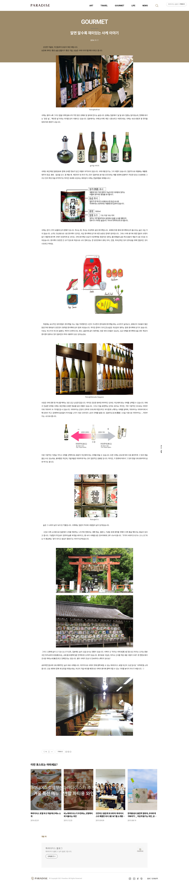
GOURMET (119, 5)
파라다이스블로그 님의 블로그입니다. (59, 851)
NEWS (145, 5)
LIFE (133, 5)
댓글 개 (43, 836)
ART (91, 5)
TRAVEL (104, 5)
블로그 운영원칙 (152, 878)
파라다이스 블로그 (54, 848)
